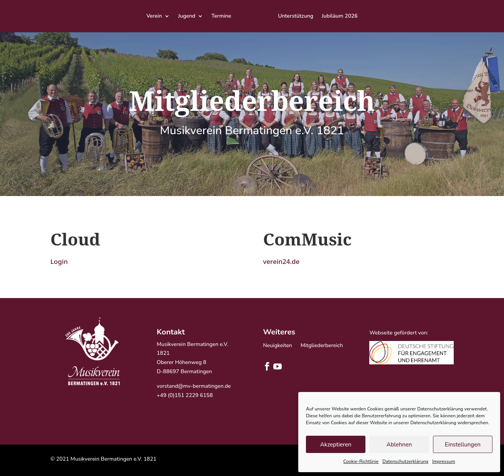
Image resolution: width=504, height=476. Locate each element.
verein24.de (281, 261)
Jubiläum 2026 (340, 16)
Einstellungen (463, 444)
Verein (154, 16)
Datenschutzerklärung (405, 461)
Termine (221, 16)
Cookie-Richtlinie (360, 461)
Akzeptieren (335, 444)
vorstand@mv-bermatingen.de (194, 386)
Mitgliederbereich (322, 346)
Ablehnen (399, 444)
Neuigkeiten (277, 346)
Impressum (443, 461)
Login (59, 261)
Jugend (186, 16)
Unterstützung (295, 16)
